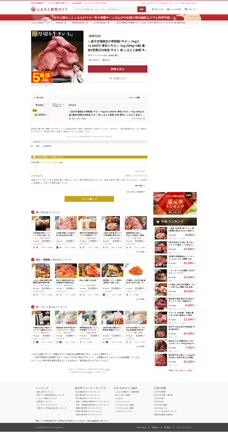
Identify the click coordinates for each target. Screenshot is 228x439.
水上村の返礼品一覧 (101, 22)
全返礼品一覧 (61, 22)
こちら (107, 369)
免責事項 (94, 421)
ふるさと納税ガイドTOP (40, 22)
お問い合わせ (141, 427)
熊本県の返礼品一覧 (80, 22)
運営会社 (155, 427)
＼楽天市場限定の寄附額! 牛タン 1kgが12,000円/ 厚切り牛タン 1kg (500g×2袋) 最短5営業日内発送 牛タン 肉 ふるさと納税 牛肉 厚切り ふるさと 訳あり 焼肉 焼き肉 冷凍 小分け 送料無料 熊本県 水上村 (116, 50)
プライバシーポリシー (185, 427)
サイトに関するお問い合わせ (186, 3)
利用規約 (167, 427)
